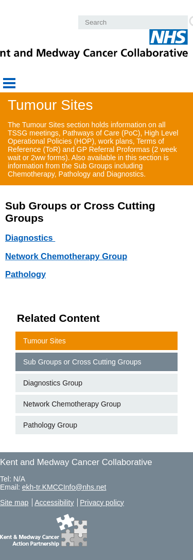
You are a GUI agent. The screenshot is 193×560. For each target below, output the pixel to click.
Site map (14, 502)
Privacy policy (102, 502)
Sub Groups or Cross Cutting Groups (82, 362)
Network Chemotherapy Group (72, 404)
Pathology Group (50, 425)
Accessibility (54, 502)
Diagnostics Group (52, 383)
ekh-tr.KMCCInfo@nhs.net (64, 487)
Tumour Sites (44, 341)
